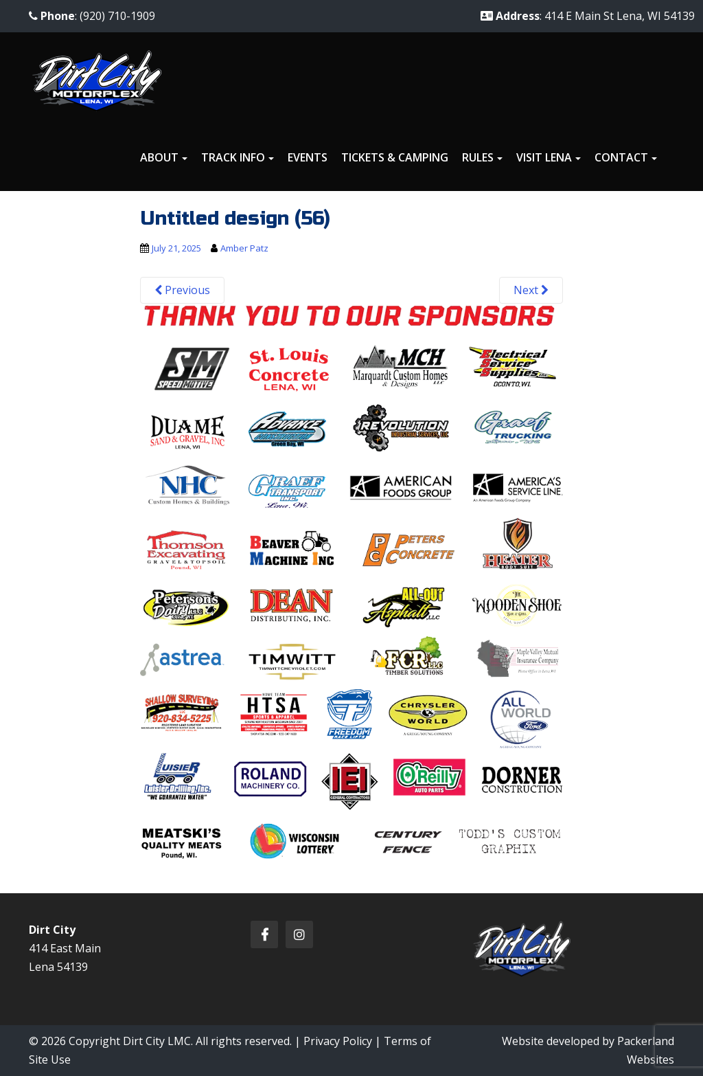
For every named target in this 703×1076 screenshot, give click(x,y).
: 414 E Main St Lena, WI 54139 (588, 15)
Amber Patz (244, 248)
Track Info (233, 157)
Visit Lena (544, 157)
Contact (621, 157)
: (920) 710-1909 (92, 15)
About (159, 157)
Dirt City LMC (157, 1041)
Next (531, 290)
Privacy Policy (337, 1041)
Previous (182, 290)
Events (307, 157)
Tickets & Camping (394, 157)
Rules (478, 157)
